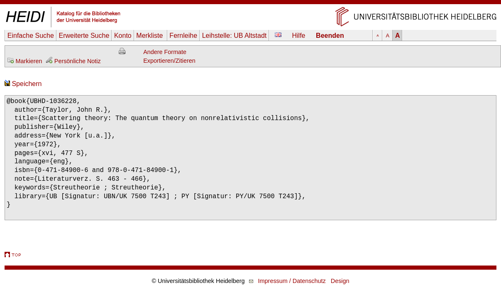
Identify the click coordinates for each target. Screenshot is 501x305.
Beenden (330, 35)
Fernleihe (183, 35)
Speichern (23, 83)
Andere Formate (164, 52)
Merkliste (150, 35)
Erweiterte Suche (84, 35)
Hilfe (298, 35)
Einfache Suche (30, 35)
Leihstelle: (234, 35)
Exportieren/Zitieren (169, 60)
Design (340, 281)
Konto (123, 35)
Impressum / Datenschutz (292, 281)
